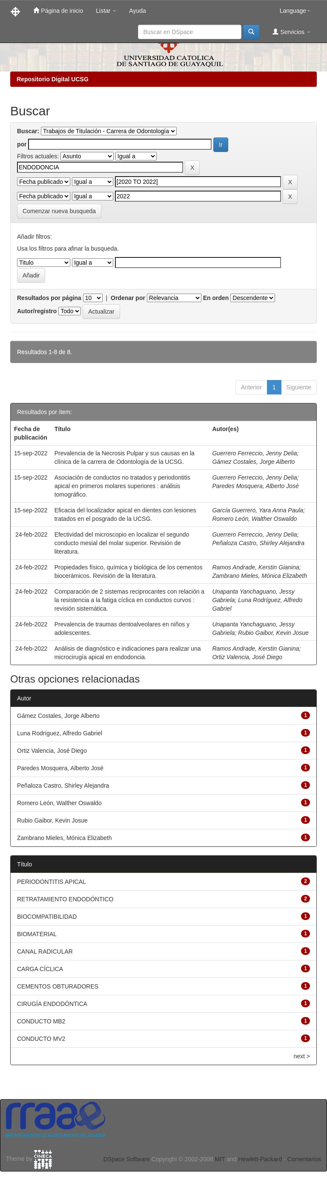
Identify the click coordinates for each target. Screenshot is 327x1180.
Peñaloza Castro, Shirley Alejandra (258, 543)
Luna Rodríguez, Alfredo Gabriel (59, 733)
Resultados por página (49, 297)
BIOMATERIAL (37, 934)
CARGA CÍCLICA (40, 969)
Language (295, 10)
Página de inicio (58, 10)
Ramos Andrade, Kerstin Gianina (255, 567)
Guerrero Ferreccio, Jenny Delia (254, 453)
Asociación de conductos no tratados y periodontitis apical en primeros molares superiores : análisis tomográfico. (122, 486)
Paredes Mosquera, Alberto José (255, 486)
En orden (216, 297)
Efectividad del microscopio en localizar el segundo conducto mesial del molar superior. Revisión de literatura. (121, 543)
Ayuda (137, 10)
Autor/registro (37, 311)
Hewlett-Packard (260, 1159)
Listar (106, 10)
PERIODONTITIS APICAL (51, 881)
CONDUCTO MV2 (41, 1038)
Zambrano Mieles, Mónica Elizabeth (259, 575)
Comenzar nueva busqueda (59, 211)
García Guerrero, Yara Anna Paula (257, 510)
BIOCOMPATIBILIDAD (47, 916)
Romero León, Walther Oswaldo (254, 518)
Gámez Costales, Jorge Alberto (253, 461)
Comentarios (304, 1159)
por (22, 144)
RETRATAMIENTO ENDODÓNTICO (65, 899)
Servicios (291, 31)
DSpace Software (126, 1159)
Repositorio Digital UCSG (53, 79)
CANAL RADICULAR (45, 951)
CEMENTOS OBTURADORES (57, 986)
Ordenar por (128, 297)
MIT (220, 1159)
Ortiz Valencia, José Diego (247, 657)
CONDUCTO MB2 (41, 1021)
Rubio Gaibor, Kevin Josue (273, 632)
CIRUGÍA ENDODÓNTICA (52, 1003)
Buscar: (28, 131)
